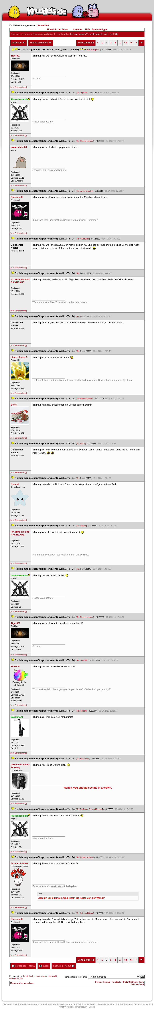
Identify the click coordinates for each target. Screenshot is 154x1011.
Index (43, 965)
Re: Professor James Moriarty (89, 809)
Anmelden (43, 25)
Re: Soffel (81, 443)
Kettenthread (61, 34)
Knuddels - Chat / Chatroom (125, 982)
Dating (128, 1004)
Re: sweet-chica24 (85, 191)
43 (125, 42)
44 (131, 42)
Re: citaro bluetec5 (85, 399)
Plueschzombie (16, 978)
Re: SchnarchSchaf (85, 913)
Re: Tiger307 (82, 93)
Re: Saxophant (93, 50)
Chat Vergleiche (66, 1007)
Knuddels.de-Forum (20, 34)
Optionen (18, 42)
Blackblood (28, 976)
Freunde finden (89, 1004)
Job (91, 1007)
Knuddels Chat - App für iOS (66, 1004)
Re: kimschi (82, 711)
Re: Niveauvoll (83, 239)
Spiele (120, 1004)
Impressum (81, 1007)
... (120, 42)
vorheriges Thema (23, 965)
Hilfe (87, 29)
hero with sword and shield (45, 976)
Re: (78, 273)
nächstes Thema (63, 965)
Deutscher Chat (10, 1004)
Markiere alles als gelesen (22, 983)
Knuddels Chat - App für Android (35, 1004)
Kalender (77, 29)
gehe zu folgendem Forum (76, 977)
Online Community (142, 1004)
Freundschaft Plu (107, 1004)
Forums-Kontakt (102, 982)
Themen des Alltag (42, 34)
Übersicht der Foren (57, 29)
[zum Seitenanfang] (18, 87)
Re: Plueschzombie (85, 141)
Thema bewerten (41, 42)
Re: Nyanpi (81, 526)
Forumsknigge (99, 29)
